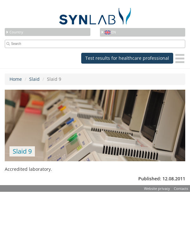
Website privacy (157, 188)
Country (14, 32)
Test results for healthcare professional (127, 58)
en (108, 32)
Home (16, 79)
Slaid (34, 79)
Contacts (181, 188)
